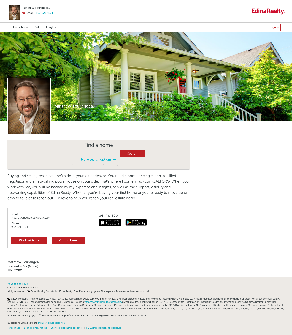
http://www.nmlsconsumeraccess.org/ (103, 302)
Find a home (21, 27)
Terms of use (13, 328)
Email (27, 13)
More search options (98, 159)
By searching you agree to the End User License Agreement (99, 165)
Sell (37, 27)
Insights (51, 27)
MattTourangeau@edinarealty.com (31, 217)
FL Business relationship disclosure (103, 328)
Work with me (29, 240)
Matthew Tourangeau (36, 7)
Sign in (275, 27)
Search (132, 153)
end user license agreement (51, 323)
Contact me (68, 240)
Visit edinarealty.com (17, 283)
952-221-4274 (44, 13)
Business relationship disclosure (66, 328)
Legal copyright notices (35, 328)
